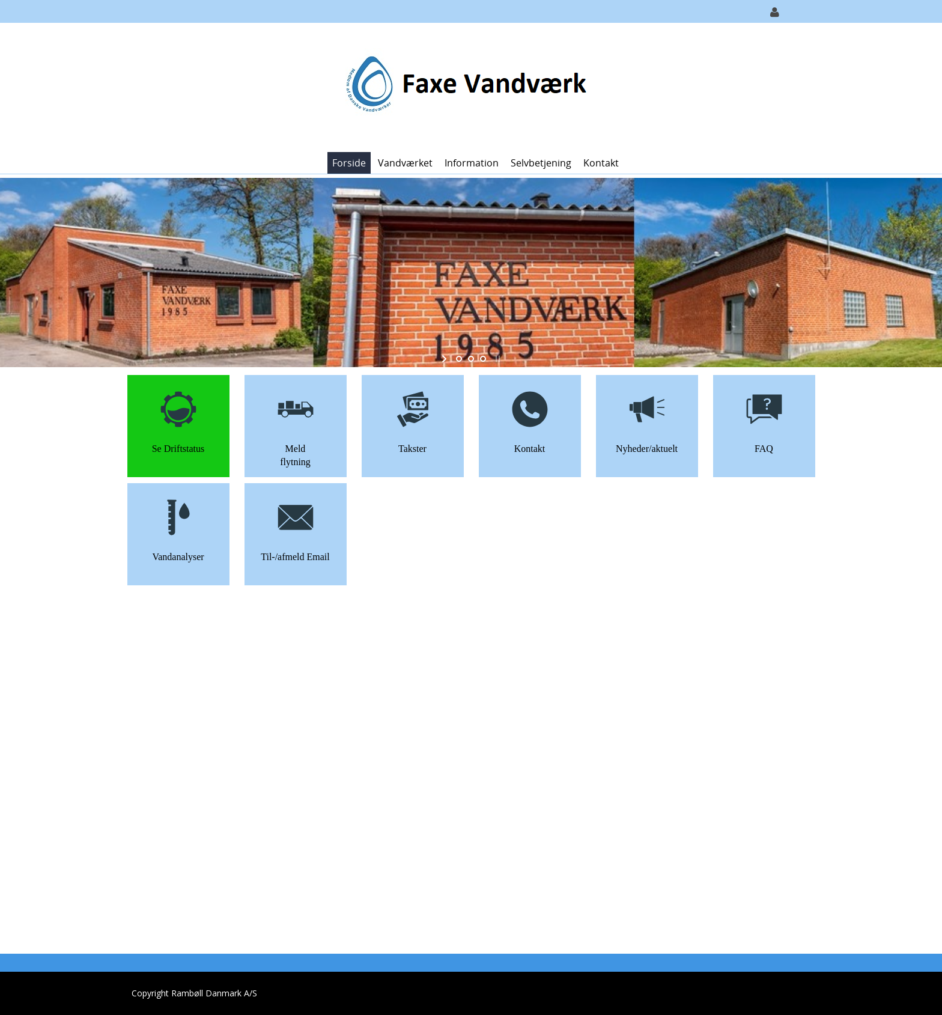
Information (472, 162)
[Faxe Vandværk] (467, 86)
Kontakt (601, 162)
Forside (349, 162)
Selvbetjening (541, 162)
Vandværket (405, 162)
